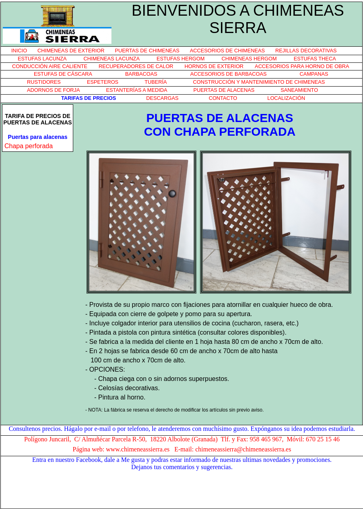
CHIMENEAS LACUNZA (112, 59)
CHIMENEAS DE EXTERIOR (70, 51)
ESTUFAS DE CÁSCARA (63, 74)
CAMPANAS (314, 74)
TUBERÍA (155, 82)
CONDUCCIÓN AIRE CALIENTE (49, 66)
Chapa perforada (28, 146)
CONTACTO (223, 98)
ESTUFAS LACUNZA (42, 59)
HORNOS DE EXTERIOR (214, 66)
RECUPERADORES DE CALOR (136, 66)
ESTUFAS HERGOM (180, 59)
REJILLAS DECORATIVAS (305, 51)
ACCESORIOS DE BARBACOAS (228, 74)
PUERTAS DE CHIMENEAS (147, 51)
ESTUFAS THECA (315, 59)
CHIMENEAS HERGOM (248, 59)
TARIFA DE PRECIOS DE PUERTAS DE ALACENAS (37, 119)
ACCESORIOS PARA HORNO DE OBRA (302, 66)
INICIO (19, 51)
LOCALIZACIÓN (286, 98)
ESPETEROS (102, 82)
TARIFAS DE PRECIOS (88, 98)
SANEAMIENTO (299, 90)
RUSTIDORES (44, 82)
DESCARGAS (162, 98)
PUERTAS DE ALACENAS (223, 90)
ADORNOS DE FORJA (53, 90)
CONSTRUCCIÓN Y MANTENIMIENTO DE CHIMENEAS (259, 82)
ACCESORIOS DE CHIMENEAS (227, 51)
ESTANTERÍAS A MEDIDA (136, 90)
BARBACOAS (141, 74)
